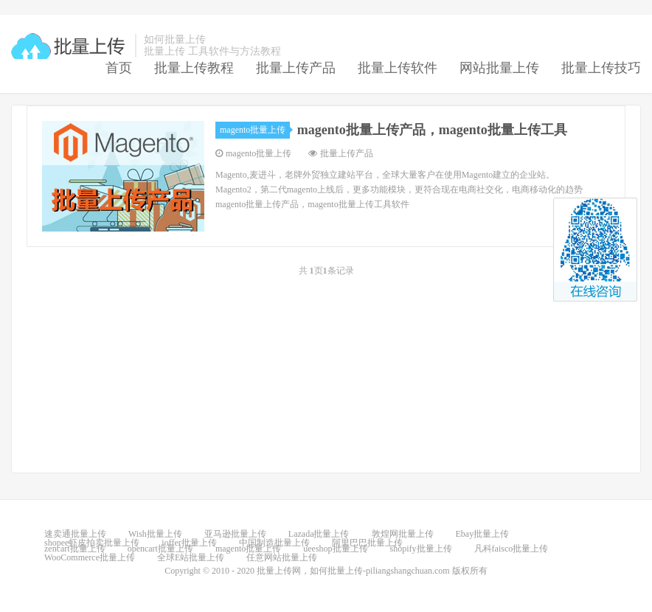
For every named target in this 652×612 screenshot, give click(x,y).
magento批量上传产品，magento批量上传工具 (432, 129)
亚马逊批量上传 (235, 533)
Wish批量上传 (155, 533)
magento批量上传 (255, 130)
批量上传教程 (194, 67)
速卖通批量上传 (75, 533)
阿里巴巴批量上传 (367, 542)
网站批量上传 (499, 67)
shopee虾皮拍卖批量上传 (91, 542)
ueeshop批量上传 (335, 548)
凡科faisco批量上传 (511, 548)
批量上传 (69, 46)
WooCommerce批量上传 (89, 557)
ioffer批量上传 (189, 542)
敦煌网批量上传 (403, 533)
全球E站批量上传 (190, 557)
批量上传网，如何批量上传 (310, 571)
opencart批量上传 (160, 548)
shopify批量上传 (421, 548)
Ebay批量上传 (483, 533)
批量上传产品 (296, 67)
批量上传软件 (397, 67)
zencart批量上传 (74, 548)
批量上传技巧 (601, 67)
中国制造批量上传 (274, 542)
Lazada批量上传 (319, 533)
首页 (118, 67)
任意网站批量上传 (281, 557)
